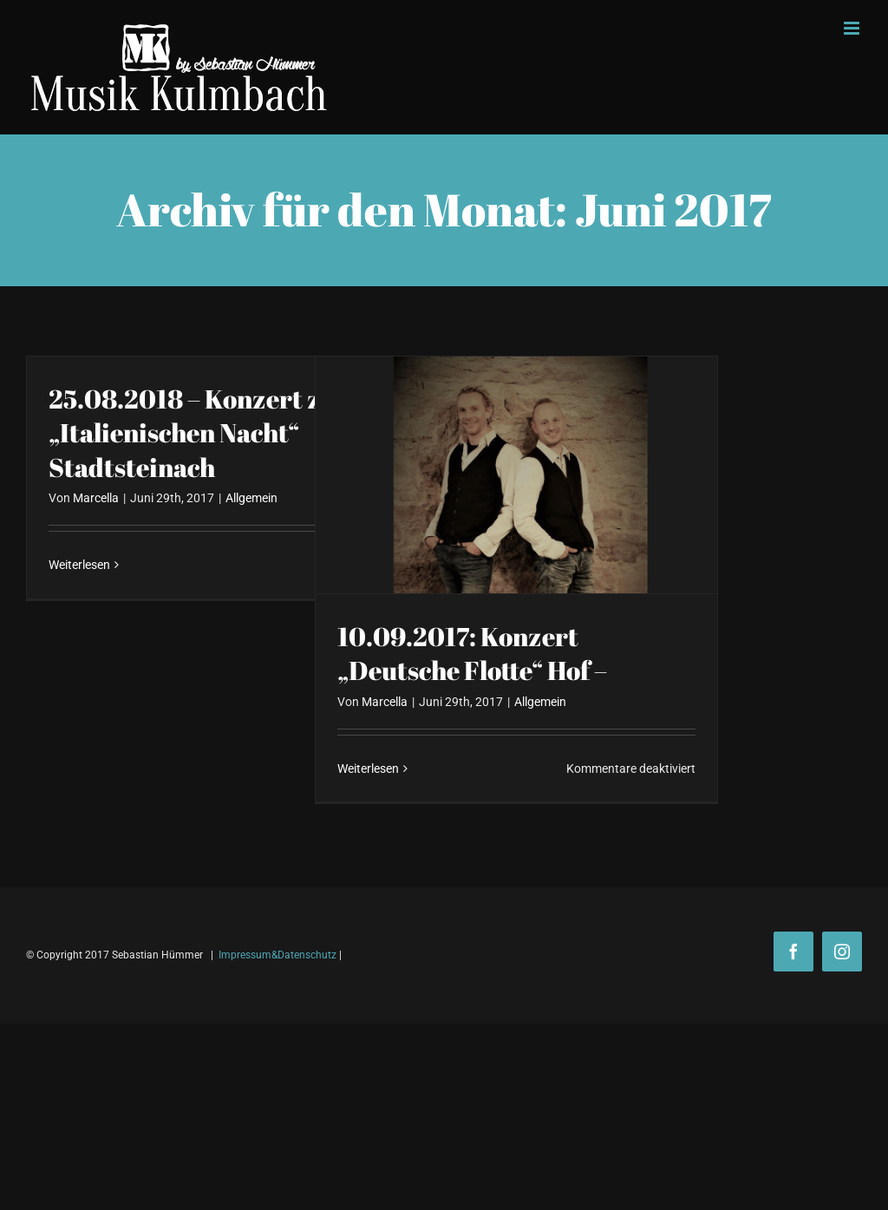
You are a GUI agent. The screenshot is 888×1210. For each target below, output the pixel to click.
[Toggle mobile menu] (853, 28)
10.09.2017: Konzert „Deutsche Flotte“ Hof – (472, 653)
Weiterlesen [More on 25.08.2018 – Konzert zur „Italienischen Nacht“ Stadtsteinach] (79, 565)
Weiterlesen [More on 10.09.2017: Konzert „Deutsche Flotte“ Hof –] (368, 768)
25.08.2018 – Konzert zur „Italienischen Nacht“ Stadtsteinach (199, 433)
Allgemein (251, 498)
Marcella (96, 498)
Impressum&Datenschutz (277, 955)
